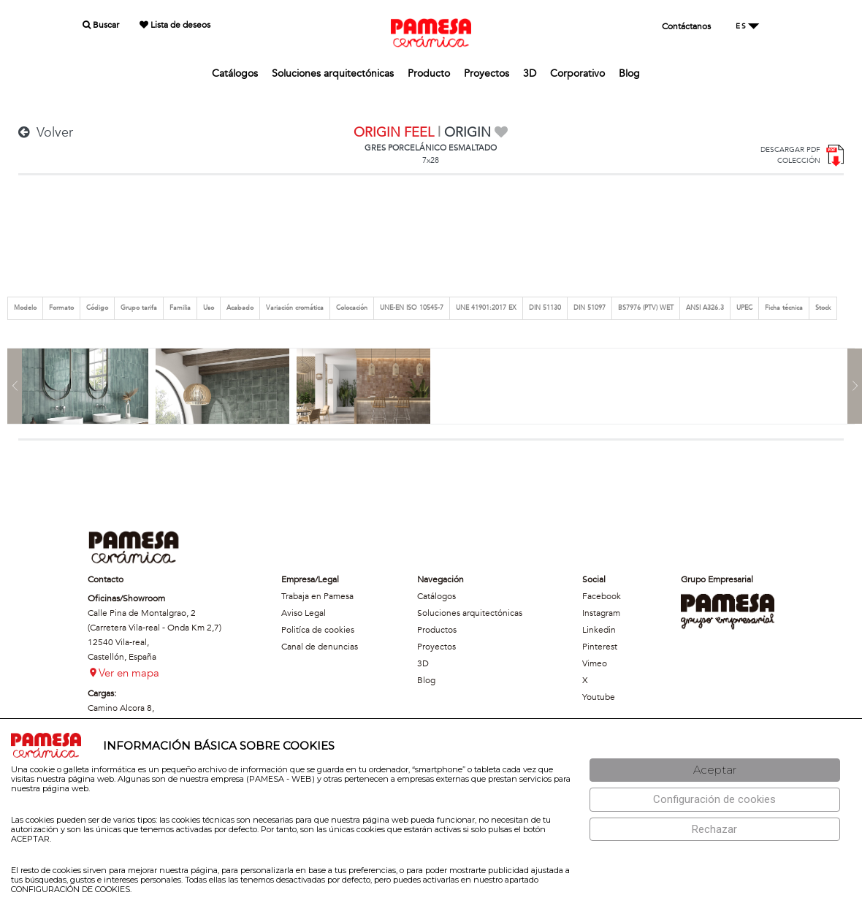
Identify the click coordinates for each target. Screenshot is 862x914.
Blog (629, 73)
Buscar (101, 25)
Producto (429, 73)
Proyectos (486, 73)
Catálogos (235, 73)
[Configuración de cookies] (715, 800)
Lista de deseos (175, 25)
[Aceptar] (715, 770)
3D (529, 73)
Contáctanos (686, 26)
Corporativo (577, 73)
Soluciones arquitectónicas (333, 73)
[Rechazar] (715, 830)
